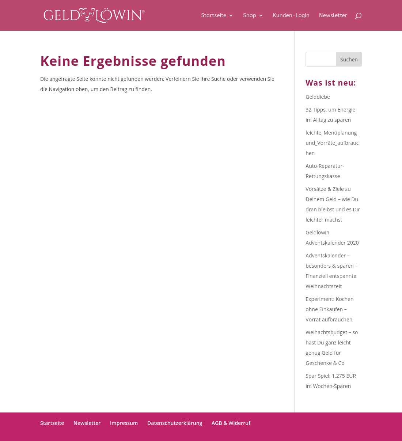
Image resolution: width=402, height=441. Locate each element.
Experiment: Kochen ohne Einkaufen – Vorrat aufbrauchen (329, 309)
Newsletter (333, 16)
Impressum (124, 422)
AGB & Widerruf (231, 422)
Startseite (214, 16)
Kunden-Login (291, 16)
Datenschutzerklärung (174, 422)
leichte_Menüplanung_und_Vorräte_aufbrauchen (332, 143)
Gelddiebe (318, 96)
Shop (249, 16)
